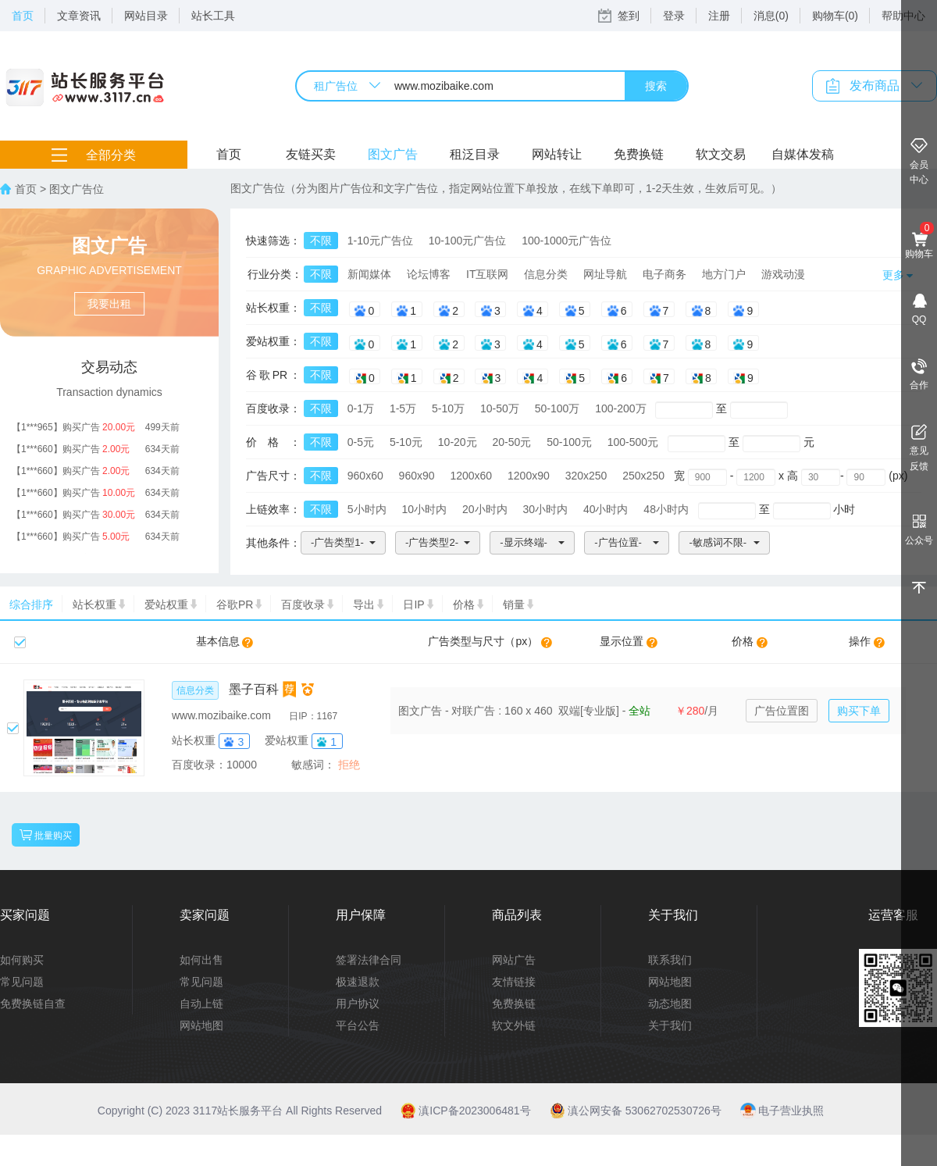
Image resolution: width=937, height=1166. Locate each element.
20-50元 (512, 442)
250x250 (643, 475)
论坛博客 (429, 274)
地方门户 (724, 274)
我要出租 (109, 304)
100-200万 (620, 408)
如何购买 (22, 960)
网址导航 (605, 274)
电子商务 (664, 274)
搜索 (656, 86)
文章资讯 (79, 15)
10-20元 (457, 442)
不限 (321, 240)
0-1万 (360, 408)
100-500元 (632, 442)
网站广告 (514, 960)
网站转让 (557, 154)
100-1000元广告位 (566, 240)
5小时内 (367, 509)
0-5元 (360, 442)
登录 (674, 15)
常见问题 (22, 981)
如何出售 (201, 960)
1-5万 (403, 408)
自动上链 (201, 1003)
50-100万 (557, 408)
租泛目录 (475, 154)
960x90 (417, 475)
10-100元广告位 (468, 240)
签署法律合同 (368, 960)
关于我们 (670, 1025)
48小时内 (666, 509)
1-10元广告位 (380, 240)
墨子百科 (254, 689)
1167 (327, 716)
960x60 (365, 475)
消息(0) (771, 15)
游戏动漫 (783, 274)
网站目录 (146, 15)
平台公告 (357, 1025)
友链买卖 (311, 154)
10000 (241, 764)
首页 (23, 15)
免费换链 (639, 154)
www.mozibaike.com (221, 715)
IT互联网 (487, 274)
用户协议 (357, 1003)
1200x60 (471, 475)
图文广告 (393, 154)
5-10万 (448, 408)
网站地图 (201, 1025)
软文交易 (721, 154)
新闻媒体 (369, 274)
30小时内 (545, 509)
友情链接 (514, 981)
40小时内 (606, 509)
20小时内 (485, 509)
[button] (343, 542)
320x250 (586, 475)
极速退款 (357, 981)
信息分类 (546, 274)
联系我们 (670, 960)
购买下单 (859, 710)
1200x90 (529, 475)
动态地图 (670, 1003)
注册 (719, 15)
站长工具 (213, 15)
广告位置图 (781, 710)
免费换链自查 (33, 1003)
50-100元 (569, 442)
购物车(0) (835, 15)
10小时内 (424, 509)
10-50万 (499, 408)
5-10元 (406, 442)
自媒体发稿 (802, 154)
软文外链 (514, 1025)
